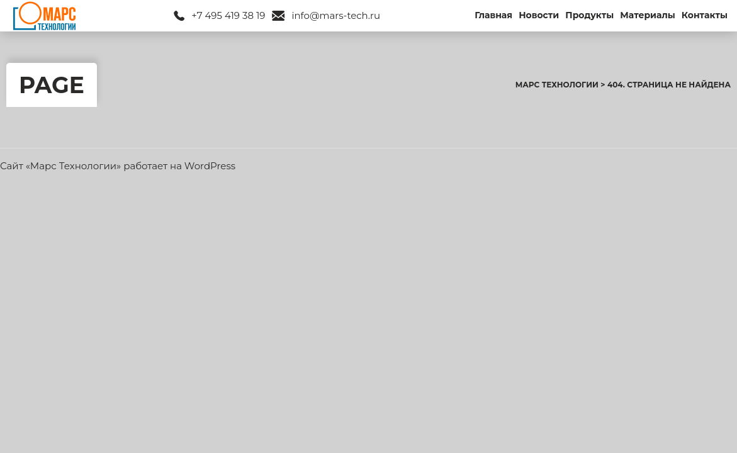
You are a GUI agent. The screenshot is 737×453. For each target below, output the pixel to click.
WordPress (209, 166)
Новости (539, 15)
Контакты (705, 15)
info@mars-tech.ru (335, 15)
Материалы (647, 15)
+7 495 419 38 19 (228, 15)
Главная (493, 15)
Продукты (589, 15)
